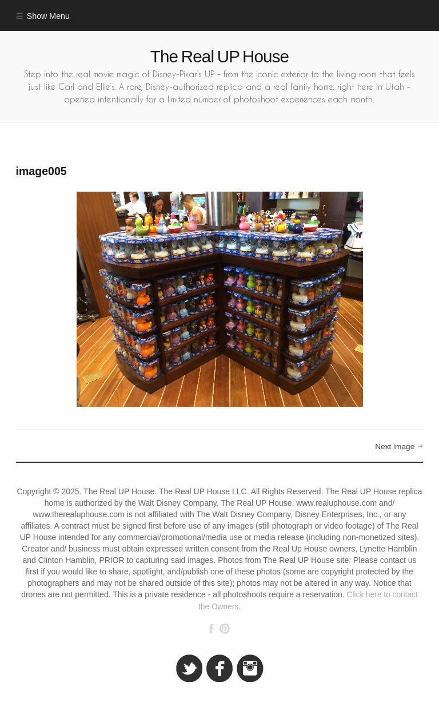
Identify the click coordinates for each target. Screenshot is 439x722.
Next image (394, 446)
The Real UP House (219, 56)
